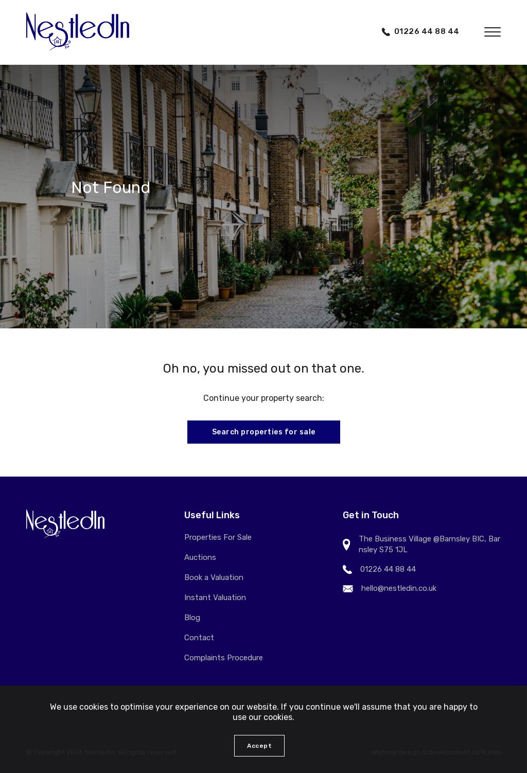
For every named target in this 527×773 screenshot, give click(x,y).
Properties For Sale (218, 537)
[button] (492, 32)
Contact (199, 637)
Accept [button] (259, 745)
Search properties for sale (263, 432)
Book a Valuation (213, 577)
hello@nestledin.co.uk (398, 588)
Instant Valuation (215, 597)
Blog (192, 617)
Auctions (200, 557)
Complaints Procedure (223, 657)
